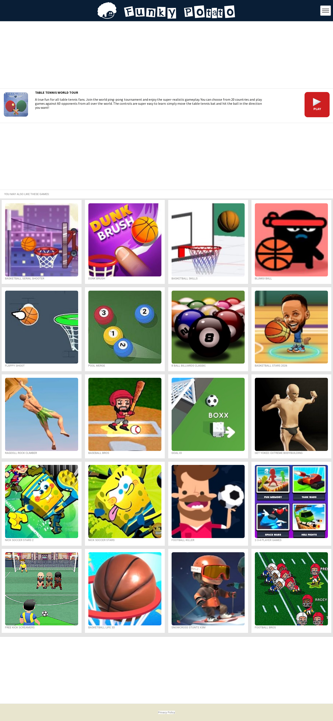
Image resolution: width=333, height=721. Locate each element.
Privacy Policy (166, 712)
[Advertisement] (166, 55)
